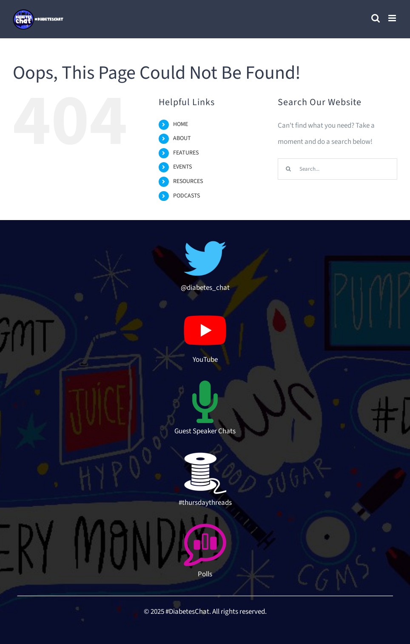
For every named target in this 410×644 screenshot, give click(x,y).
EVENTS (182, 167)
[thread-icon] (205, 455)
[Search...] (337, 169)
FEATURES (186, 153)
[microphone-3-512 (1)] (205, 384)
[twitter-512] (205, 240)
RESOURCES (188, 181)
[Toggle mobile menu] (392, 18)
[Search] (288, 169)
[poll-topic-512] (205, 527)
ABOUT (182, 138)
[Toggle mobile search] (375, 18)
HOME (180, 124)
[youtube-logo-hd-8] (205, 312)
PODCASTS (186, 196)
